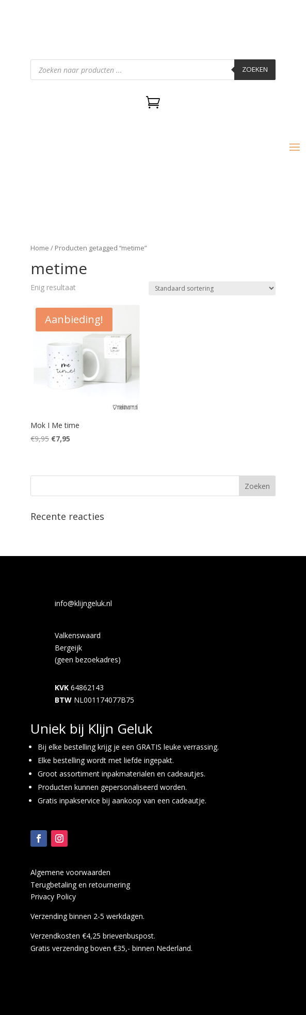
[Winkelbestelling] (212, 288)
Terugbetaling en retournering (80, 885)
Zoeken (255, 69)
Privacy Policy (53, 896)
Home (39, 247)
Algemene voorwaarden (70, 872)
